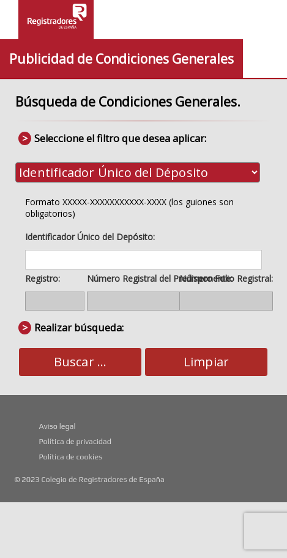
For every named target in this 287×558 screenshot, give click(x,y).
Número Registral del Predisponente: (160, 278)
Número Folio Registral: (226, 278)
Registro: (42, 278)
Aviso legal (57, 426)
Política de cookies (70, 456)
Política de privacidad (75, 441)
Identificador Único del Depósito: (90, 237)
